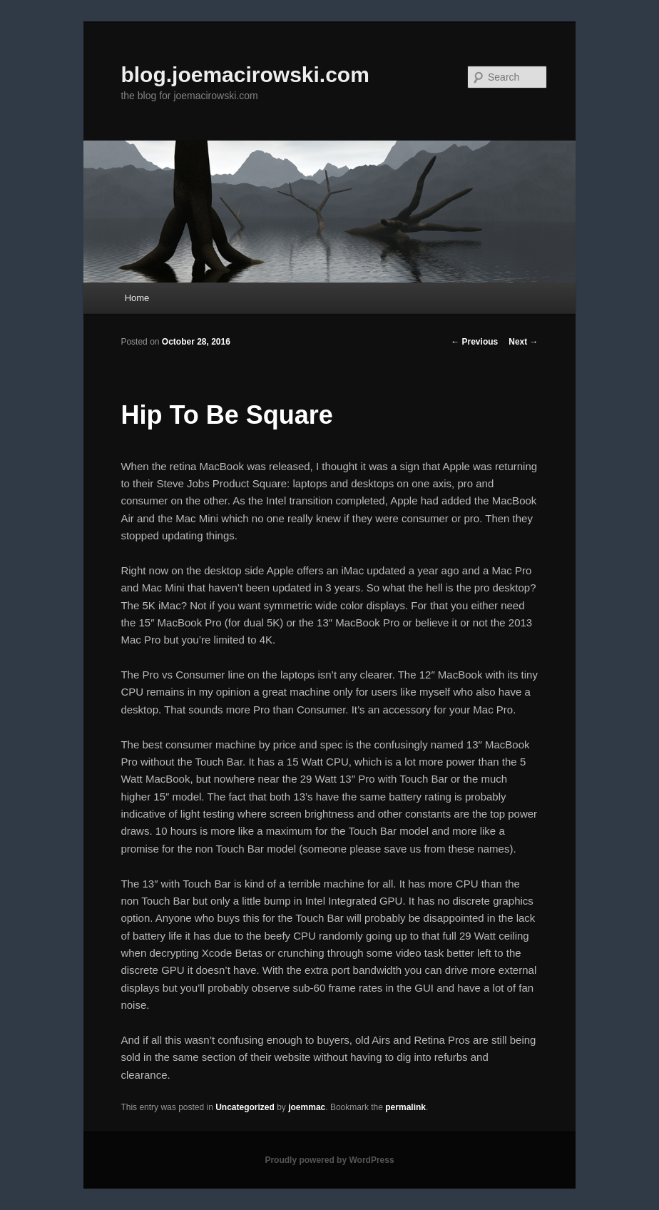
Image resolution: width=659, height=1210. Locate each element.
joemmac (306, 1107)
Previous (474, 342)
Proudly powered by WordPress (329, 1160)
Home (137, 298)
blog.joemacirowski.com (245, 74)
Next (523, 342)
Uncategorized (245, 1107)
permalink (405, 1107)
